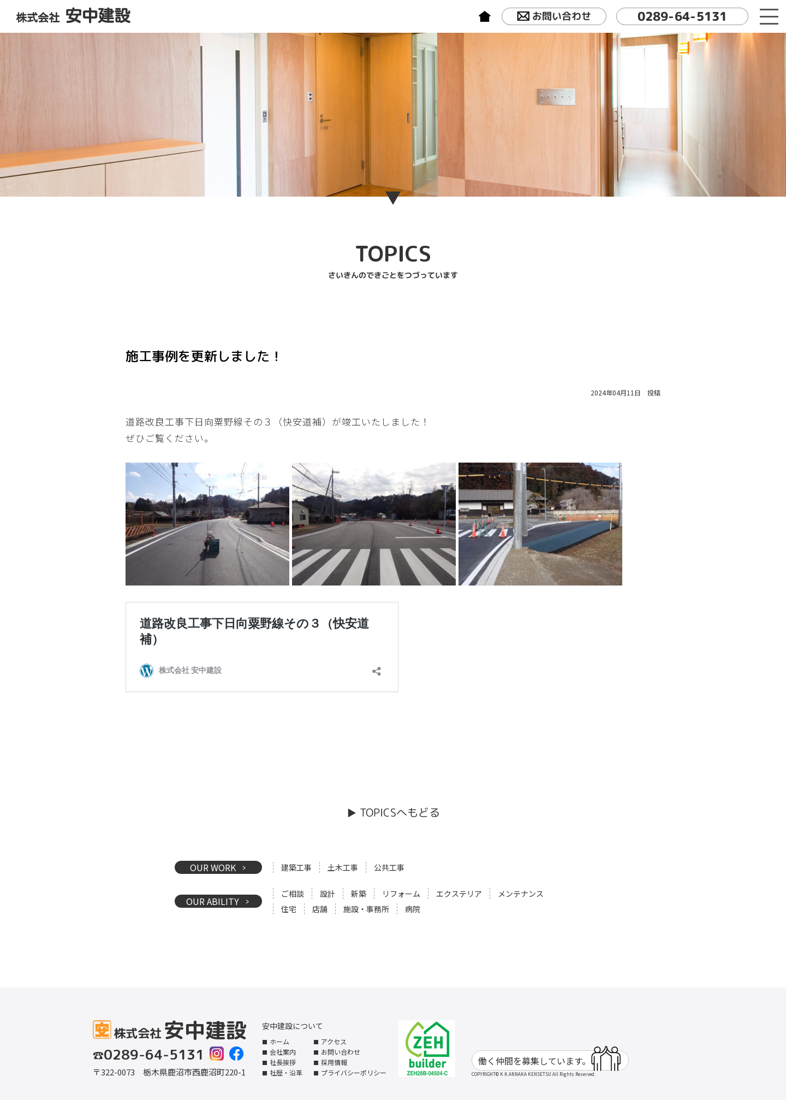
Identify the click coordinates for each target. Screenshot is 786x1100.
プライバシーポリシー (353, 1072)
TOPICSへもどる (399, 812)
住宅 (288, 908)
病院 (412, 908)
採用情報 (334, 1062)
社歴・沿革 (286, 1072)
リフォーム (401, 893)
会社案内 (283, 1051)
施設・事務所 (366, 908)
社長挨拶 (283, 1062)
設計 (327, 893)
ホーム (279, 1041)
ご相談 (292, 893)
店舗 (319, 908)
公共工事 (389, 867)
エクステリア (459, 893)
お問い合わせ (554, 17)
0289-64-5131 (682, 16)
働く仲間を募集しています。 (549, 1060)
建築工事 (296, 867)
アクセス (334, 1041)
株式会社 (73, 16)
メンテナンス (521, 893)
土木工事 (342, 867)
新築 (358, 893)
